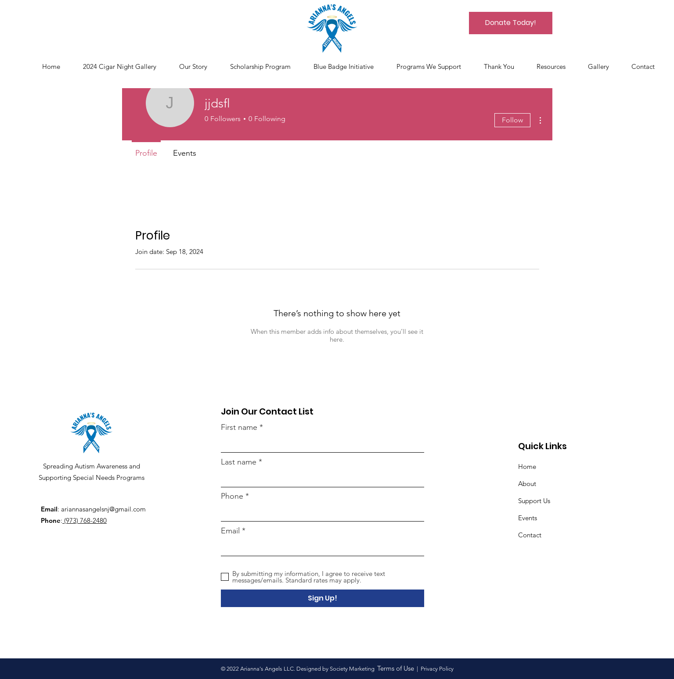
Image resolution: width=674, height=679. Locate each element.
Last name (238, 462)
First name (239, 427)
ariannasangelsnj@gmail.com (103, 509)
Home (527, 466)
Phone (232, 496)
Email (230, 531)
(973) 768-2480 (84, 520)
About (527, 483)
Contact (529, 535)
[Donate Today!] (510, 23)
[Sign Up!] (322, 598)
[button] (603, 66)
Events (527, 518)
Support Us (534, 501)
